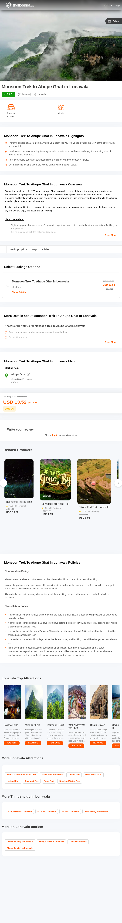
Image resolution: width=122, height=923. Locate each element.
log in (55, 435)
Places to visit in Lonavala (20, 848)
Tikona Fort (74, 774)
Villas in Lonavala (70, 811)
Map (34, 249)
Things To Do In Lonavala (51, 841)
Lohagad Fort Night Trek (55, 504)
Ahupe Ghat (20, 374)
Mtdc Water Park (93, 774)
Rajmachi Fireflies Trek (19, 502)
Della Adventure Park (52, 774)
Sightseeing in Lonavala (96, 811)
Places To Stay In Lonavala (20, 841)
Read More (110, 235)
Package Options (18, 249)
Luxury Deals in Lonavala (19, 811)
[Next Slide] (118, 483)
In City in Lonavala (46, 811)
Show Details (19, 292)
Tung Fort (49, 781)
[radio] (61, 285)
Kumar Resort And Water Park (21, 774)
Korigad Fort (13, 781)
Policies (45, 249)
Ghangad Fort (31, 781)
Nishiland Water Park (69, 781)
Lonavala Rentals (78, 841)
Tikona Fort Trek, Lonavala (94, 507)
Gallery (113, 21)
